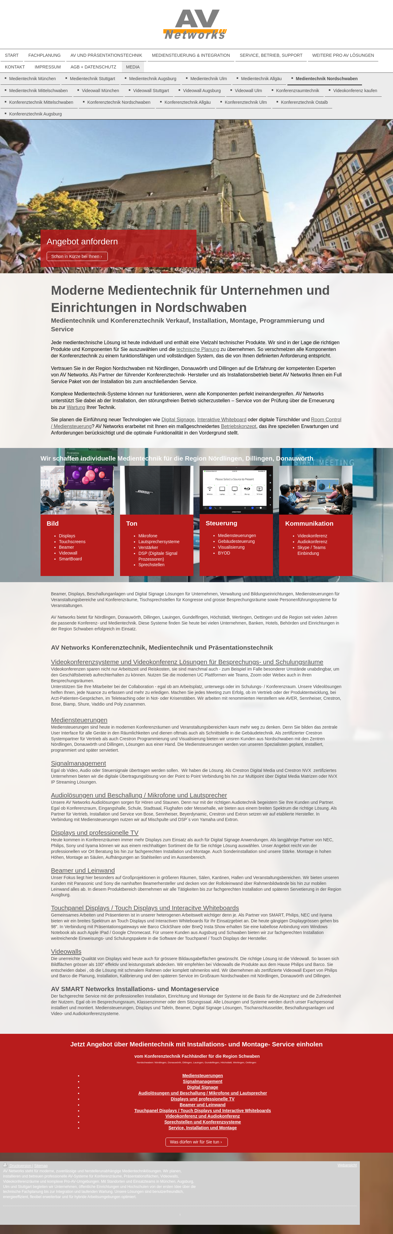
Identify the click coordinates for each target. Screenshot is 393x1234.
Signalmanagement (78, 763)
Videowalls (66, 951)
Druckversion (17, 1166)
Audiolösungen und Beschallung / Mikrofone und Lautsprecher (139, 795)
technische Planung (198, 349)
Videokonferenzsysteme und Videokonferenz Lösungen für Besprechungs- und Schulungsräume (187, 661)
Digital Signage (178, 419)
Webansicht (347, 1165)
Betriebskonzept (238, 426)
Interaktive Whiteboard (221, 419)
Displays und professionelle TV (94, 832)
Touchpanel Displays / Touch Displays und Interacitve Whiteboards (145, 907)
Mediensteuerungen (79, 719)
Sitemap (41, 1166)
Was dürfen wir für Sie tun (195, 1141)
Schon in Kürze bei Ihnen (75, 256)
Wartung (76, 407)
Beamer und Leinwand (83, 870)
